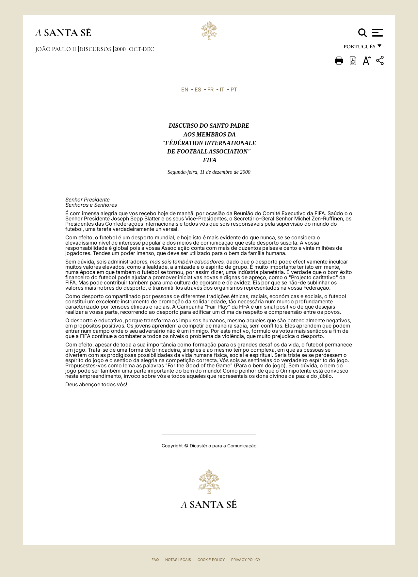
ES (198, 89)
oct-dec (141, 49)
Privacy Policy (245, 559)
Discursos (95, 49)
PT (234, 89)
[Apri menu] (376, 32)
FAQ (155, 559)
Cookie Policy (211, 559)
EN (184, 89)
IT (222, 89)
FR (210, 89)
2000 (120, 49)
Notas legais (178, 559)
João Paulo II (56, 49)
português (359, 48)
